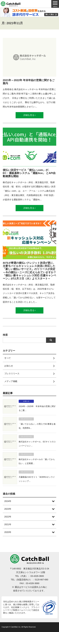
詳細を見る (29, 115)
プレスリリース (26, 419)
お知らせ (26, 401)
